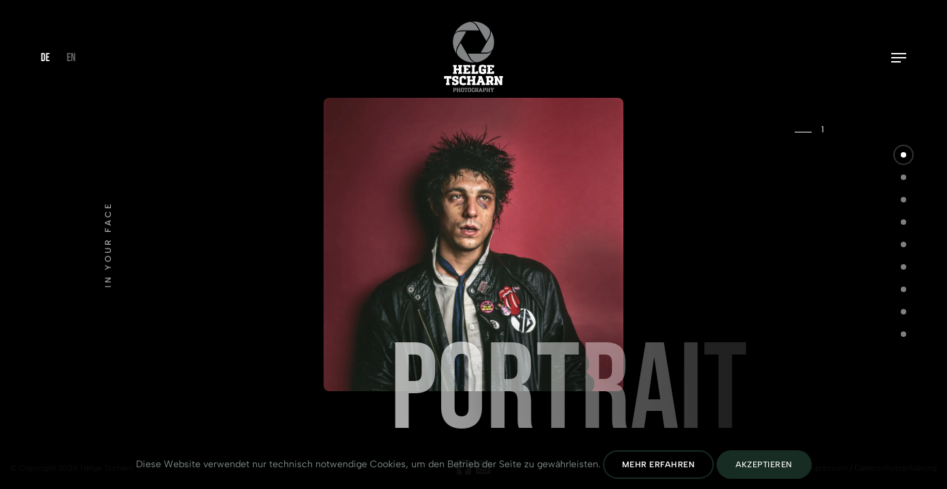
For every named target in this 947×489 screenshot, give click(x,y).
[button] (903, 155)
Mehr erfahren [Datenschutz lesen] (658, 464)
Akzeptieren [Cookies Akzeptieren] (764, 464)
